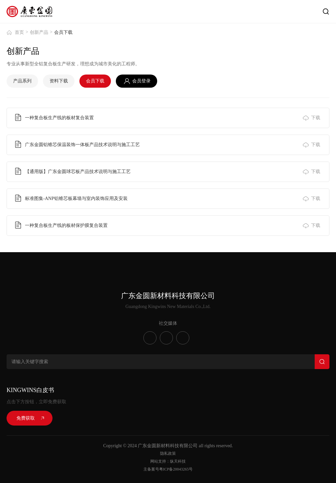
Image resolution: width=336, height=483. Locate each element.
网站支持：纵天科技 (168, 461)
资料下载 (59, 80)
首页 (19, 32)
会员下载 (95, 80)
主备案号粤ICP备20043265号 (168, 469)
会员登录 (141, 80)
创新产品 (39, 32)
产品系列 (22, 80)
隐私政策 (168, 453)
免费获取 (25, 418)
